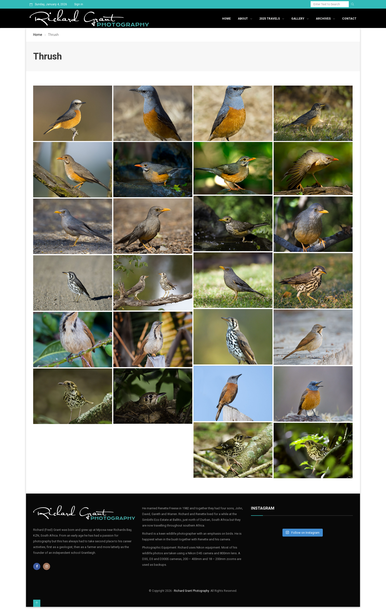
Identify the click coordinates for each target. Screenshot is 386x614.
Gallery (297, 18)
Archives (323, 18)
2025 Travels (269, 18)
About (243, 18)
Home (226, 18)
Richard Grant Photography (191, 590)
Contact (349, 18)
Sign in (78, 4)
